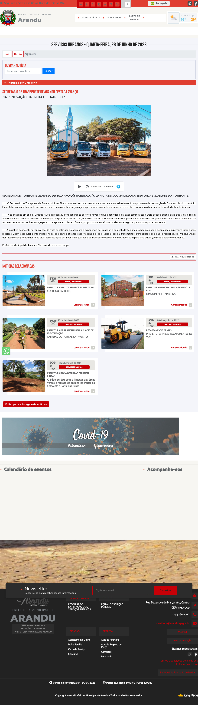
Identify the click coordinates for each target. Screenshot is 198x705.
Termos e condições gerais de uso (178, 660)
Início (7, 54)
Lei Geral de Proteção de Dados (177, 672)
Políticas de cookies (186, 664)
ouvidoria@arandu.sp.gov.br (172, 623)
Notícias (18, 54)
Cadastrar (165, 590)
